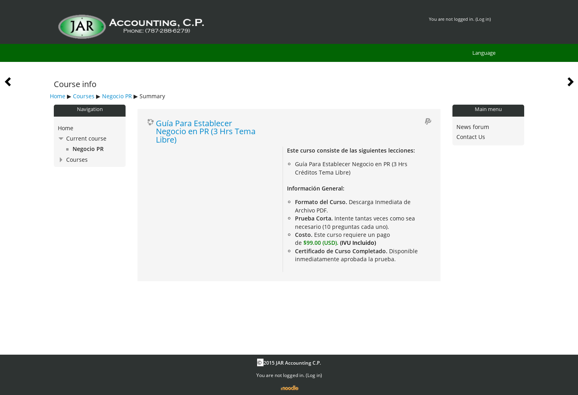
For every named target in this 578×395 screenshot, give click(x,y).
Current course (86, 138)
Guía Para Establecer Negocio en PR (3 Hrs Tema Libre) (206, 131)
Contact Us (470, 137)
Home (57, 96)
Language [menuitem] (483, 52)
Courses (83, 96)
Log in (483, 19)
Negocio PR (117, 96)
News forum (472, 127)
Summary (152, 96)
